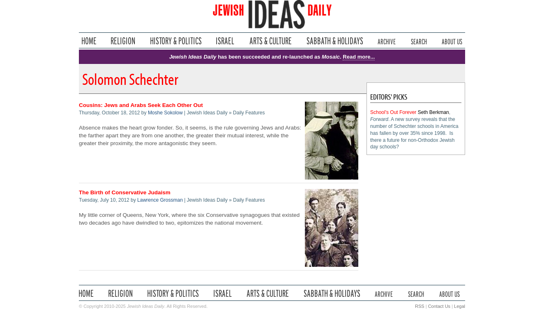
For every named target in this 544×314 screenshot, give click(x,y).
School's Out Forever (393, 112)
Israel (225, 40)
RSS (419, 306)
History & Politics (175, 40)
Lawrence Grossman (160, 200)
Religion (123, 40)
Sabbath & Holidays (335, 40)
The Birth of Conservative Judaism (125, 192)
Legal (459, 306)
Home (89, 40)
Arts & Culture (270, 40)
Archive (387, 40)
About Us (452, 40)
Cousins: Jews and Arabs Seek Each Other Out (141, 105)
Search (419, 40)
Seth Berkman (433, 112)
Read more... (359, 57)
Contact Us (439, 306)
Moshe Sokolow (165, 113)
